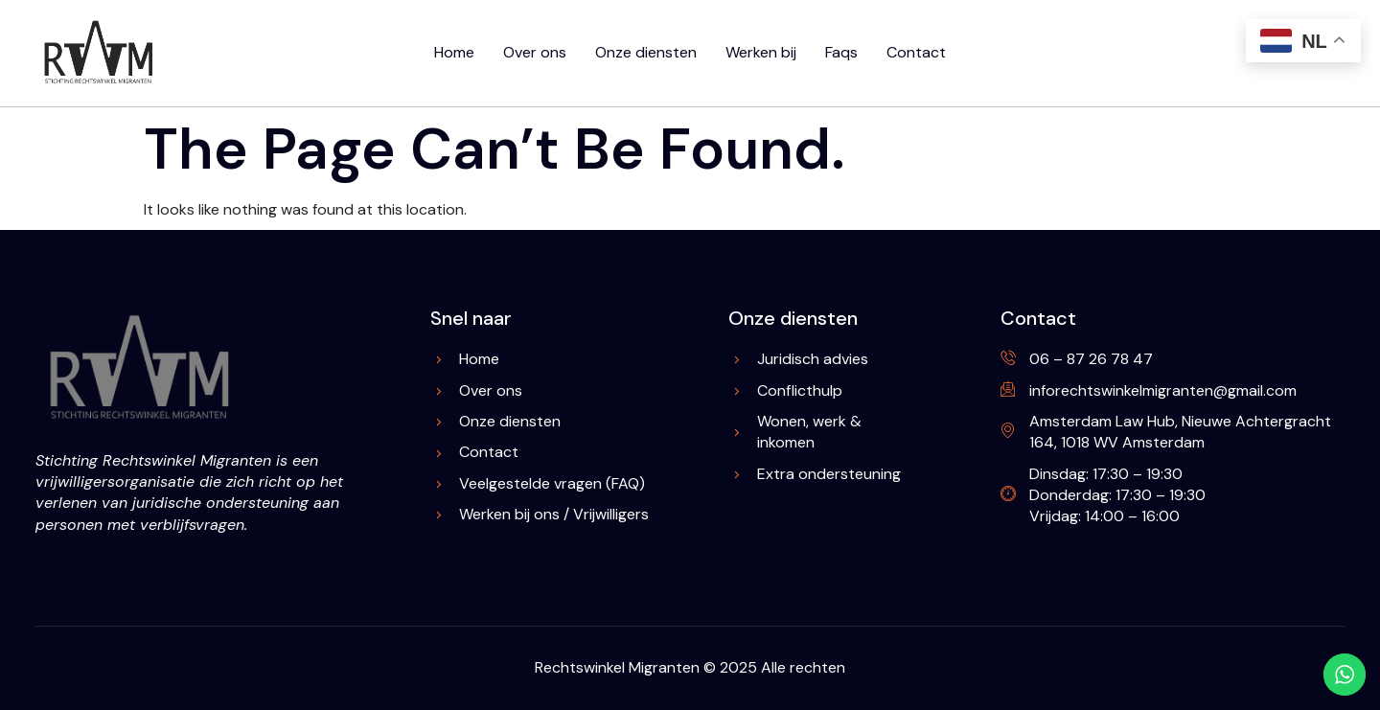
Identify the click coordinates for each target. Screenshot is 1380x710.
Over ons (534, 52)
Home (454, 52)
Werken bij (760, 52)
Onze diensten (646, 52)
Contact (916, 52)
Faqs (841, 52)
